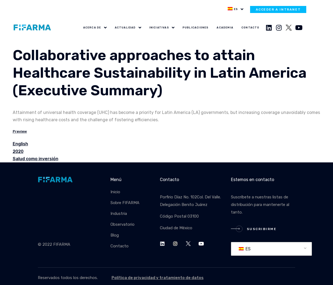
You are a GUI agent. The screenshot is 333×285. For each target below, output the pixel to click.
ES (245, 248)
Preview (20, 131)
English (20, 143)
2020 (18, 151)
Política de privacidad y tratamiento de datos (158, 277)
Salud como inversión (35, 158)
